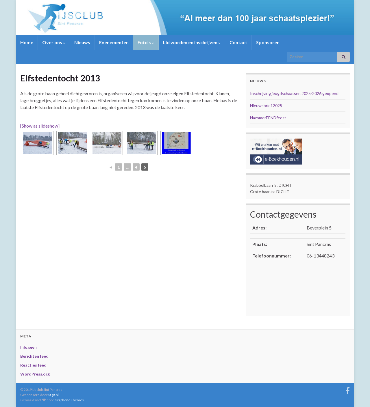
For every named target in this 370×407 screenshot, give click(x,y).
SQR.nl (53, 395)
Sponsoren (268, 42)
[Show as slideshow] (40, 125)
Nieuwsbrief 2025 (266, 105)
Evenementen (114, 42)
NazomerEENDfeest (268, 117)
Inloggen (28, 347)
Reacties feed (33, 365)
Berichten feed (34, 356)
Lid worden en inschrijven (192, 42)
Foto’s (146, 42)
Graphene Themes (69, 400)
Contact (238, 42)
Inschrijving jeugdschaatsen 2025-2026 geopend (294, 93)
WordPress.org (35, 373)
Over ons (53, 42)
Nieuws (82, 42)
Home (26, 42)
